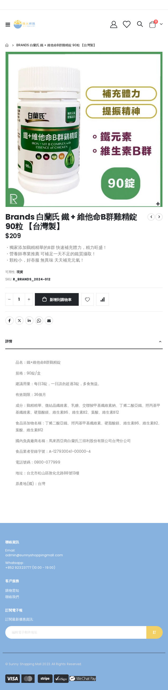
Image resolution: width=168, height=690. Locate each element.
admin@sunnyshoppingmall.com (34, 555)
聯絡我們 (12, 596)
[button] (157, 204)
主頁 (7, 45)
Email (49, 320)
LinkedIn (29, 320)
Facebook (9, 320)
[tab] (84, 341)
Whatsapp (39, 320)
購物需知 (12, 590)
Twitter (19, 320)
